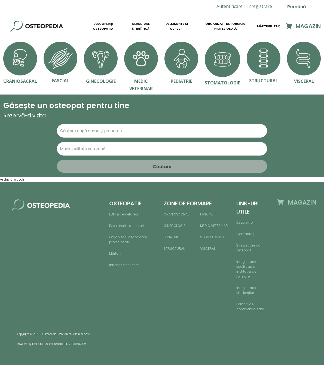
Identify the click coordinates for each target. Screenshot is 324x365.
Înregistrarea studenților (247, 290)
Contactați (245, 234)
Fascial (206, 214)
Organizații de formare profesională (225, 26)
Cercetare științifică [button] (141, 26)
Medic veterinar (214, 225)
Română (299, 7)
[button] (259, 6)
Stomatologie (212, 237)
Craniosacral (176, 214)
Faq (277, 26)
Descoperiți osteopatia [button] (103, 26)
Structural (174, 248)
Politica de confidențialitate (250, 306)
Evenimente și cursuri (177, 26)
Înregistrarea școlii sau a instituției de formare (247, 269)
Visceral (207, 248)
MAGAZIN (303, 26)
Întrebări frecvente (124, 265)
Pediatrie (171, 237)
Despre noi (244, 222)
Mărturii (264, 26)
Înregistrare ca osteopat (248, 248)
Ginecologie (174, 225)
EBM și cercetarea (123, 214)
